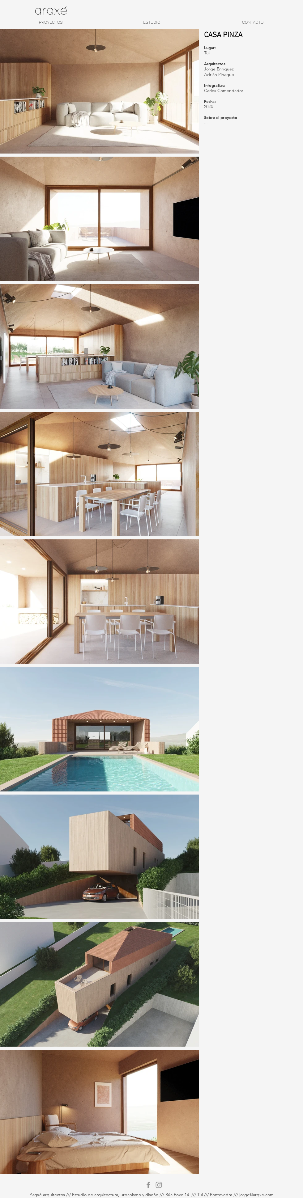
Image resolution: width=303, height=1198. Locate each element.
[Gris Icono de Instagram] (159, 1185)
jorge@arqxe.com (256, 1194)
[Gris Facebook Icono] (148, 1185)
